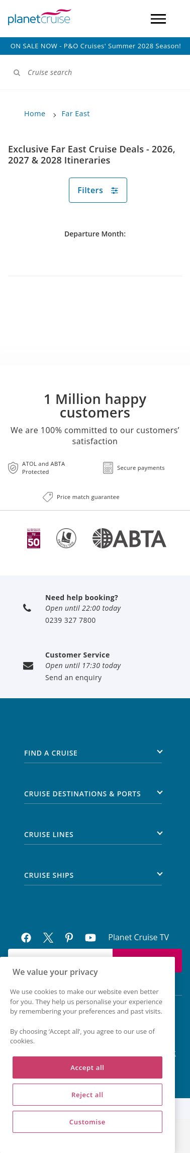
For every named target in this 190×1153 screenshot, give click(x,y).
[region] (87, 1055)
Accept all (87, 1067)
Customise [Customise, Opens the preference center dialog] (87, 1121)
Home (34, 113)
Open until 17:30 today (83, 665)
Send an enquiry (73, 677)
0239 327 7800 (70, 620)
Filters (98, 190)
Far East (75, 113)
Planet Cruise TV (138, 937)
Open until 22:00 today (83, 608)
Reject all (87, 1094)
